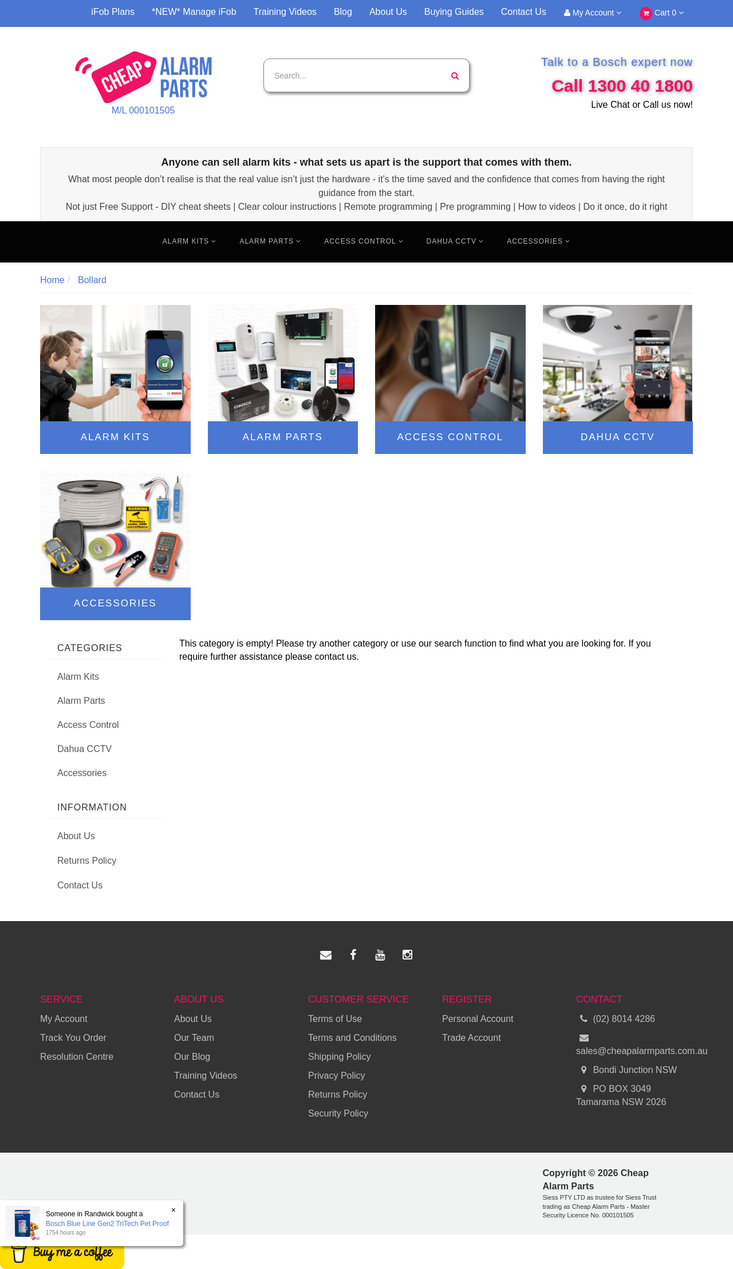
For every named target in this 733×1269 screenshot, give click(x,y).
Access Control (363, 241)
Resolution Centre (76, 1057)
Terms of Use (335, 1019)
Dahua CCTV (455, 241)
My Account (592, 12)
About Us (388, 12)
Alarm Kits (190, 241)
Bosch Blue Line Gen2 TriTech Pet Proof (106, 1224)
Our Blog (192, 1057)
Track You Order (73, 1038)
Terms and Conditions (352, 1038)
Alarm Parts (270, 241)
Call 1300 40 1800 (622, 85)
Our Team (194, 1038)
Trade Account (471, 1038)
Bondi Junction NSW (626, 1070)
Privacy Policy (336, 1075)
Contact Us (523, 12)
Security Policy (338, 1113)
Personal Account (478, 1019)
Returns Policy (86, 860)
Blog (343, 12)
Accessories (538, 241)
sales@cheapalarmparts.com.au (634, 1044)
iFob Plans (113, 12)
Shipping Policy (339, 1057)
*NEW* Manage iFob (194, 12)
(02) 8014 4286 (615, 1019)
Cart (662, 13)
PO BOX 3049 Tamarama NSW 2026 (621, 1095)
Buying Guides (454, 12)
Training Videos (285, 12)
